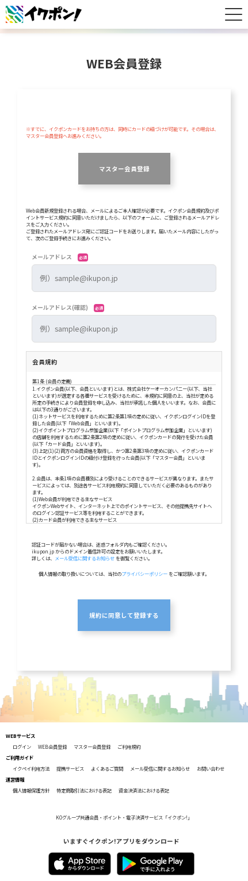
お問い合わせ (210, 768)
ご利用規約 (128, 746)
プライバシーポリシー (144, 573)
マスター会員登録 (124, 168)
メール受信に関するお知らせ (85, 558)
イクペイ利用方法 (31, 768)
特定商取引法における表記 (84, 790)
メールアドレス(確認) (68, 307)
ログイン (22, 746)
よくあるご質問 (107, 768)
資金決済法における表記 (144, 790)
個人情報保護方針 (31, 790)
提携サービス (70, 768)
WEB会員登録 (52, 746)
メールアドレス (60, 257)
